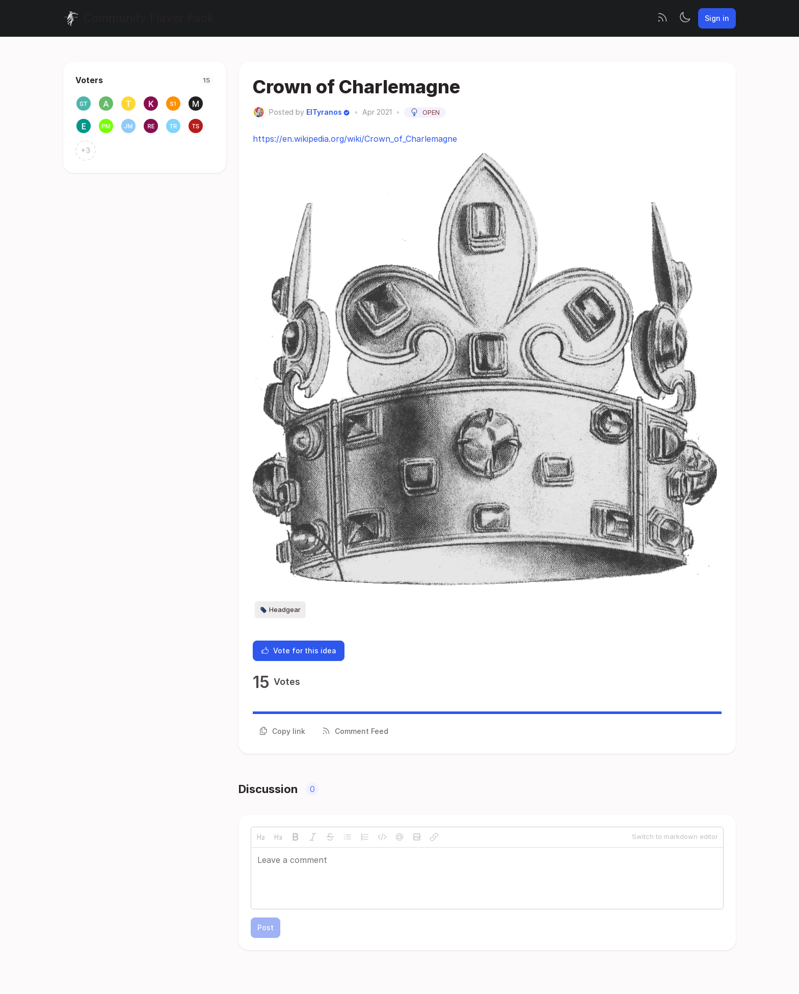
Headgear (280, 610)
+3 (86, 150)
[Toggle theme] (685, 18)
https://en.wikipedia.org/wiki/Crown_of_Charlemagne (355, 139)
